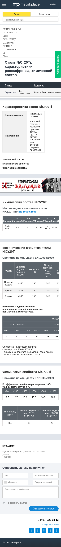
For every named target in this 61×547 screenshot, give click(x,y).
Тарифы (6, 456)
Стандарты (44, 14)
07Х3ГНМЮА (10, 49)
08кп (5, 56)
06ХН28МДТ (9, 39)
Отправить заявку (58, 64)
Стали (16, 14)
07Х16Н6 (7, 46)
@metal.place (50, 524)
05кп (5, 36)
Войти (53, 4)
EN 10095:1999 (24, 92)
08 (4, 53)
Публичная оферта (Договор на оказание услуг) (23, 452)
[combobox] (6, 482)
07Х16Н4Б (8, 42)
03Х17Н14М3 (10, 32)
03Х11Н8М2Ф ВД (12, 29)
